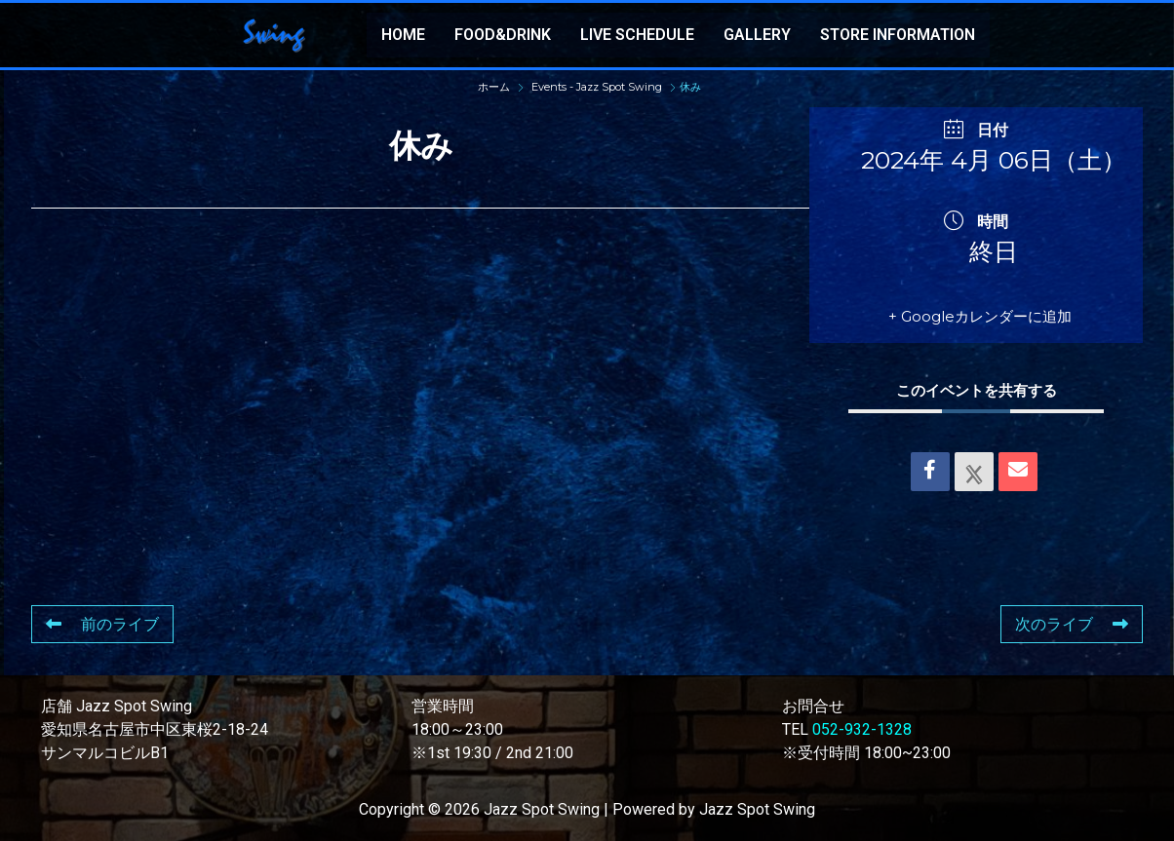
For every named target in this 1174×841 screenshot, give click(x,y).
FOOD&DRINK (502, 34)
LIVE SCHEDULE (637, 34)
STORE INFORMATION (897, 34)
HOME (403, 34)
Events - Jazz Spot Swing (596, 87)
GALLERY (757, 34)
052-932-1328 (862, 729)
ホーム (495, 87)
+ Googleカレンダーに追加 (980, 316)
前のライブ (102, 624)
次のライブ (1071, 624)
